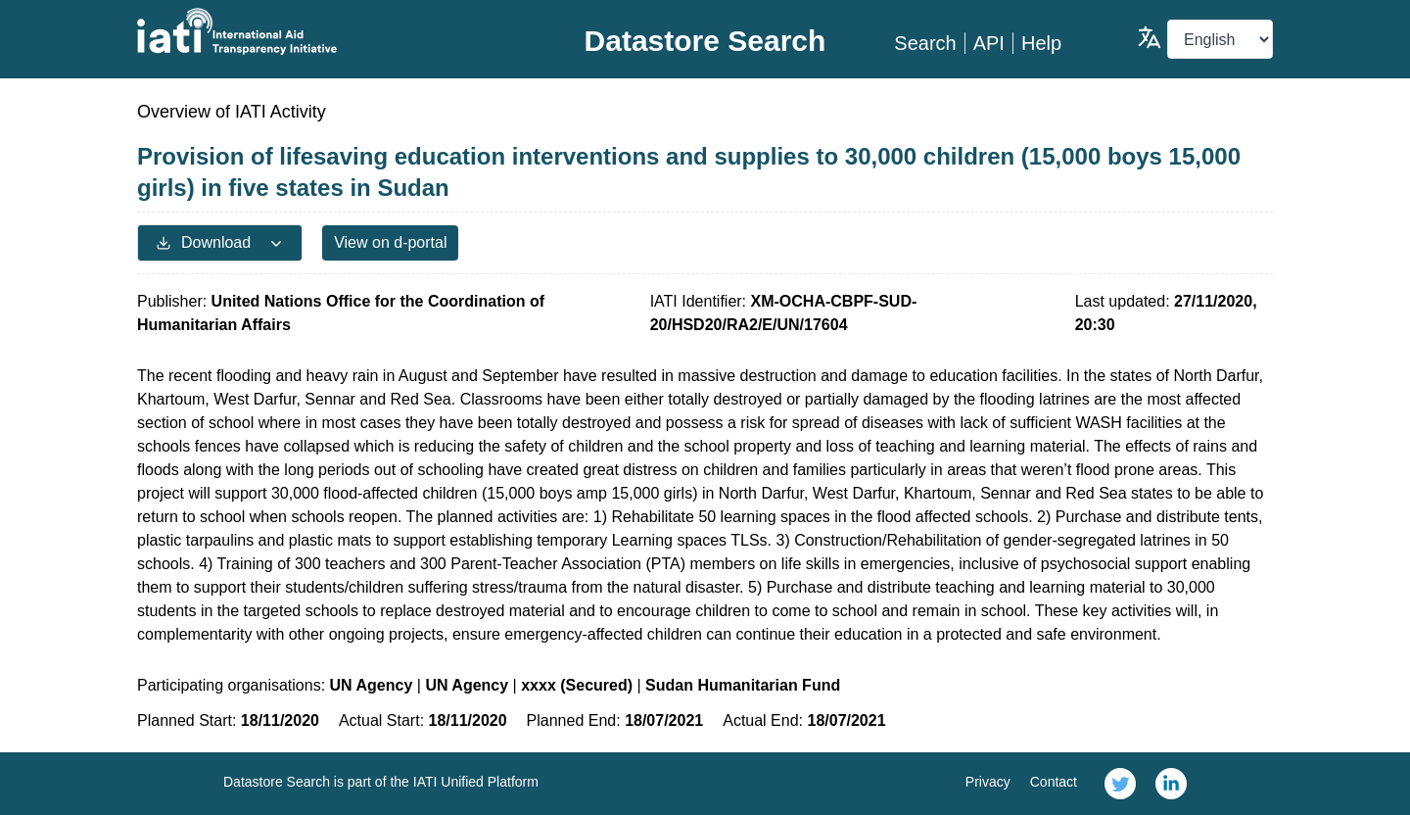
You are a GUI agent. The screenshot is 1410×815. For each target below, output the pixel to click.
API (989, 43)
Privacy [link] (987, 782)
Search (925, 43)
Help (1041, 43)
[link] (1120, 783)
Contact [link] (1053, 782)
